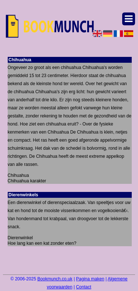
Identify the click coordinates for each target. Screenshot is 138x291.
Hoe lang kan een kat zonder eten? (42, 243)
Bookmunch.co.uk (54, 278)
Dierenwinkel (20, 237)
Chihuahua (18, 175)
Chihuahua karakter (27, 180)
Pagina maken (90, 278)
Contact (83, 287)
